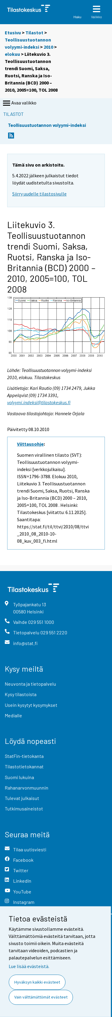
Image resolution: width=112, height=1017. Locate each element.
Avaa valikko (19, 103)
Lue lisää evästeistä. (29, 966)
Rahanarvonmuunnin (26, 787)
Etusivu (13, 33)
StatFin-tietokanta (24, 756)
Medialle (13, 715)
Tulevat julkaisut (22, 798)
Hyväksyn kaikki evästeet (37, 982)
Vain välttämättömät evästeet (40, 997)
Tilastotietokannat (24, 766)
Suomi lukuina (19, 777)
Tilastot (34, 33)
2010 (48, 47)
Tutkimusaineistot (24, 808)
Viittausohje (30, 444)
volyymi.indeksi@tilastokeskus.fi (38, 402)
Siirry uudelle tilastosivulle (39, 194)
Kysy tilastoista (20, 694)
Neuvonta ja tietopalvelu (30, 684)
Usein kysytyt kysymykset (31, 705)
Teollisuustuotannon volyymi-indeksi (47, 125)
